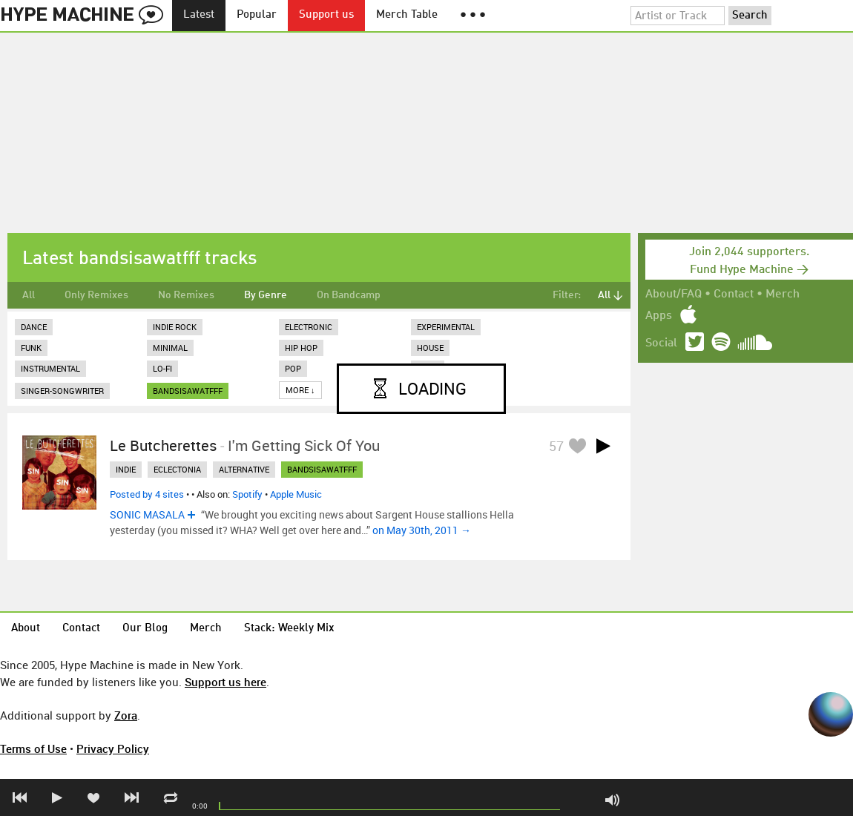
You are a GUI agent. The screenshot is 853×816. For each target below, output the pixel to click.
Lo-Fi (162, 368)
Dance (34, 326)
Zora (125, 715)
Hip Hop (301, 347)
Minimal (170, 347)
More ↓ (300, 389)
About (25, 628)
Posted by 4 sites (147, 494)
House (430, 347)
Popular (257, 15)
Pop (293, 368)
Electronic (308, 326)
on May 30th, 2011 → (421, 530)
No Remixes (186, 295)
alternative (244, 469)
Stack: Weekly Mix (289, 628)
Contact (734, 294)
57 (556, 446)
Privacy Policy (112, 748)
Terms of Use (33, 748)
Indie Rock (175, 326)
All (28, 295)
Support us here (225, 681)
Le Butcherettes (163, 445)
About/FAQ (673, 294)
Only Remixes (96, 295)
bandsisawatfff (188, 390)
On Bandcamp (349, 295)
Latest (198, 15)
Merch (782, 294)
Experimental (446, 326)
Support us (326, 15)
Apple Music (296, 494)
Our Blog (145, 628)
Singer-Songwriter (62, 390)
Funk (31, 347)
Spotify (247, 494)
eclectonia (177, 469)
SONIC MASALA (147, 514)
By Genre (265, 295)
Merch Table (407, 15)
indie (126, 469)
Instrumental (50, 368)
